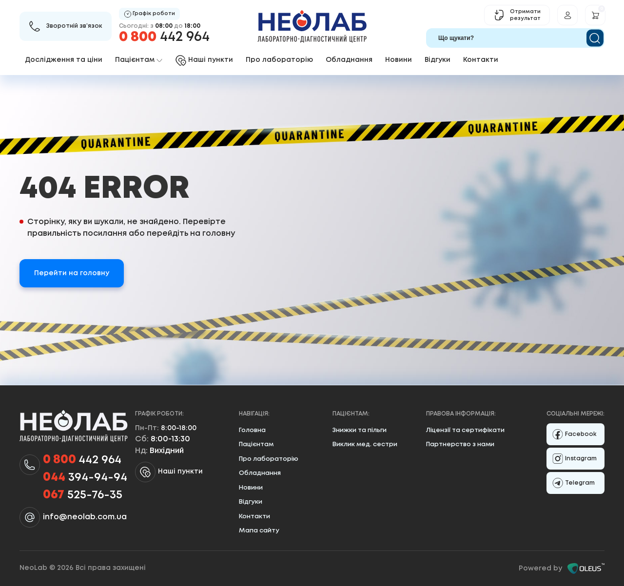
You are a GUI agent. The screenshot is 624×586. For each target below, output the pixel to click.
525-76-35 (82, 495)
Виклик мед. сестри (364, 444)
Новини (398, 60)
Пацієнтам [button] (138, 60)
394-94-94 (85, 478)
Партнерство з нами (460, 444)
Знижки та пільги (359, 430)
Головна (252, 430)
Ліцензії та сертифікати (465, 430)
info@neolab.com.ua (85, 517)
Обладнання (349, 60)
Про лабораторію (279, 60)
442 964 (164, 37)
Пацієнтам (256, 444)
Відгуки (437, 60)
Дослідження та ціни (63, 60)
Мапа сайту (259, 530)
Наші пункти (169, 472)
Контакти (480, 60)
